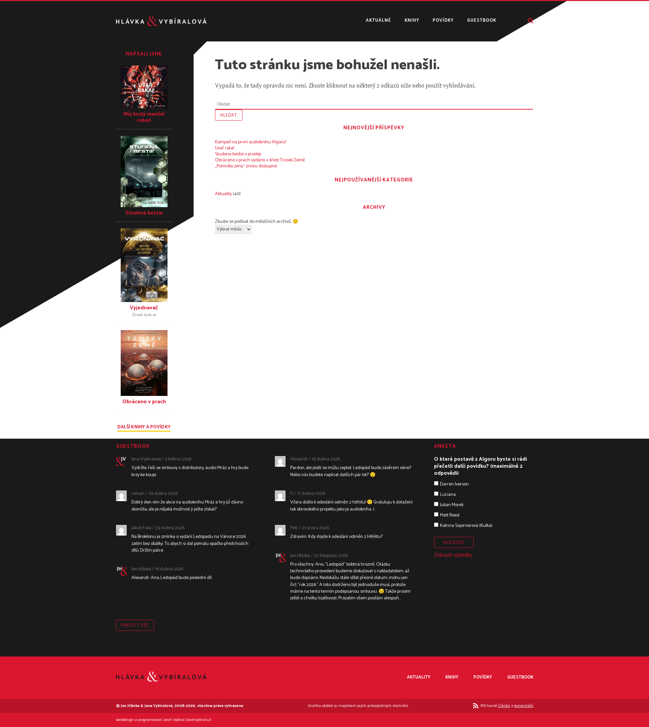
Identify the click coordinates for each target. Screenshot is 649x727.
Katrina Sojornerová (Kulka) (466, 526)
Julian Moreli (451, 505)
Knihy (412, 21)
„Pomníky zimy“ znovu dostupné (246, 166)
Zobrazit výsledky (453, 555)
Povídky (443, 21)
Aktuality (223, 194)
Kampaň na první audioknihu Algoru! (250, 142)
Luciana (448, 494)
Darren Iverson (454, 484)
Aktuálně (378, 21)
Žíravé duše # (144, 315)
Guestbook (481, 21)
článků (504, 706)
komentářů (523, 706)
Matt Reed (449, 515)
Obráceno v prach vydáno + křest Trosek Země (260, 160)
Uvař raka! (224, 148)
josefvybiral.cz (198, 720)
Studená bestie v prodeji (238, 154)
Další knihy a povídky (144, 428)
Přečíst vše (135, 625)
